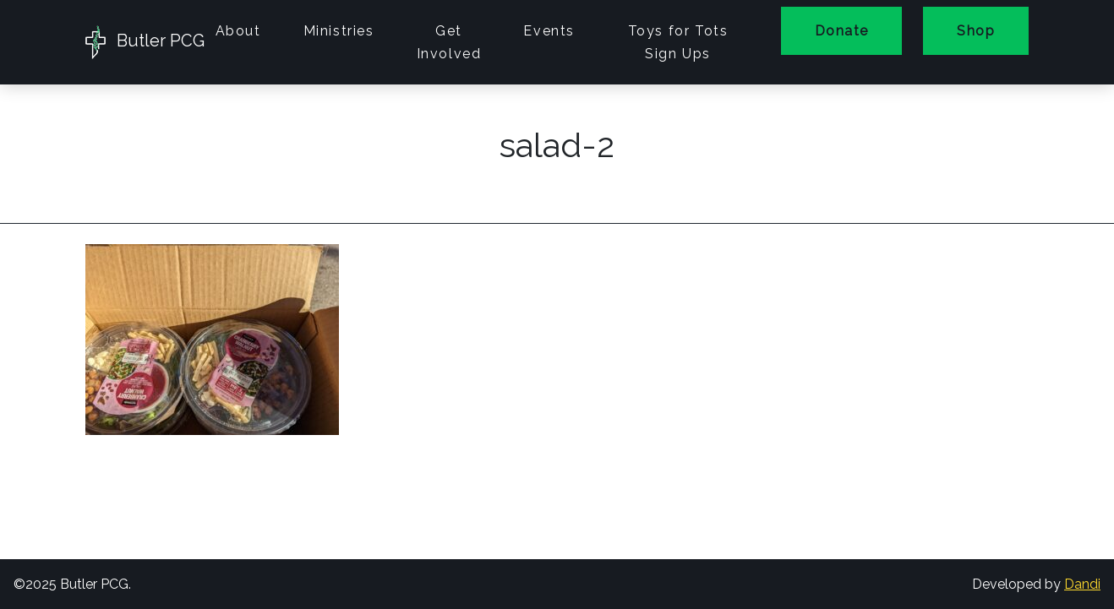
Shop (976, 31)
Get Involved (449, 42)
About (238, 31)
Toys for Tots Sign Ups (678, 42)
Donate (841, 31)
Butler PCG (139, 42)
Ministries (338, 31)
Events (549, 31)
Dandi (1082, 584)
